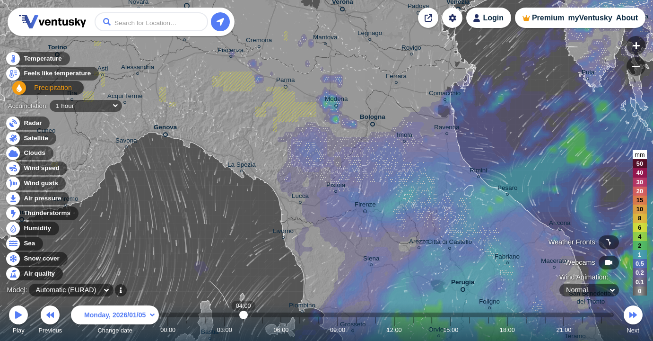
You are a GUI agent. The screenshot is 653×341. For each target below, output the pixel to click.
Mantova (325, 39)
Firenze (365, 206)
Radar (27, 123)
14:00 (431, 329)
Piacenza (231, 51)
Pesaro (507, 189)
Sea (24, 244)
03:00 (224, 329)
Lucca (300, 197)
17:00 (488, 329)
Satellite (30, 138)
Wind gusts (35, 183)
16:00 (469, 329)
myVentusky (590, 18)
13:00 (412, 329)
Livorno (283, 232)
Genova (165, 129)
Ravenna (447, 129)
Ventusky (51, 22)
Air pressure (37, 199)
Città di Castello (449, 243)
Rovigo (411, 49)
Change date (115, 321)
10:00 (356, 329)
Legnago (369, 34)
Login (493, 18)
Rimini (478, 172)
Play (18, 321)
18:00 (507, 329)
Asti (102, 70)
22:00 (582, 329)
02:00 (205, 329)
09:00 (337, 329)
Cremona (259, 41)
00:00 (167, 329)
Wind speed (36, 168)
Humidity (32, 228)
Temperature (37, 61)
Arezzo (419, 243)
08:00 (318, 329)
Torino (57, 49)
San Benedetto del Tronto (591, 299)
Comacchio (445, 94)
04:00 (243, 329)
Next (633, 321)
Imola (404, 136)
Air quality (34, 274)
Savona (126, 142)
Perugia (462, 283)
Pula (588, 74)
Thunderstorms (41, 213)
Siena (371, 260)
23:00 (601, 329)
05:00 (262, 329)
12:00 (394, 329)
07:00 (299, 329)
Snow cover (36, 259)
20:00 (545, 329)
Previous (50, 321)
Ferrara (396, 77)
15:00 (450, 329)
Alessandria (137, 68)
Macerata (554, 262)
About (627, 18)
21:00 (563, 329)
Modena (336, 100)
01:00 (186, 329)
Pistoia (335, 186)
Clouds (29, 153)
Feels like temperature (52, 76)
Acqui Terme (124, 97)
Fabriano (507, 258)
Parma (285, 81)
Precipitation (37, 92)
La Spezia (241, 166)
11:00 (375, 329)
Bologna (372, 118)
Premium (548, 18)
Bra (72, 94)
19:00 (526, 329)
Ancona (560, 224)
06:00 (280, 329)
